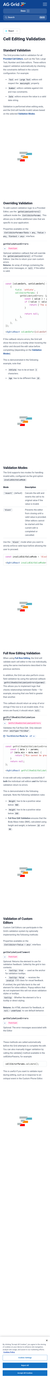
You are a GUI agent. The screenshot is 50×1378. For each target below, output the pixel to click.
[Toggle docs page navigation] (25, 11)
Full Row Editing (22, 658)
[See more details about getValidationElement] (4, 956)
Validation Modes (26, 114)
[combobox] (11, 31)
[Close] (47, 1345)
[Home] (14, 4)
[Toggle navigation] (45, 4)
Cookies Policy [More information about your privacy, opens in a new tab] (9, 1357)
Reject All (25, 1370)
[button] (25, 17)
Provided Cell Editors (13, 59)
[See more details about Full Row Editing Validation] (4, 723)
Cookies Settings (25, 1362)
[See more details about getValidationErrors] (4, 248)
